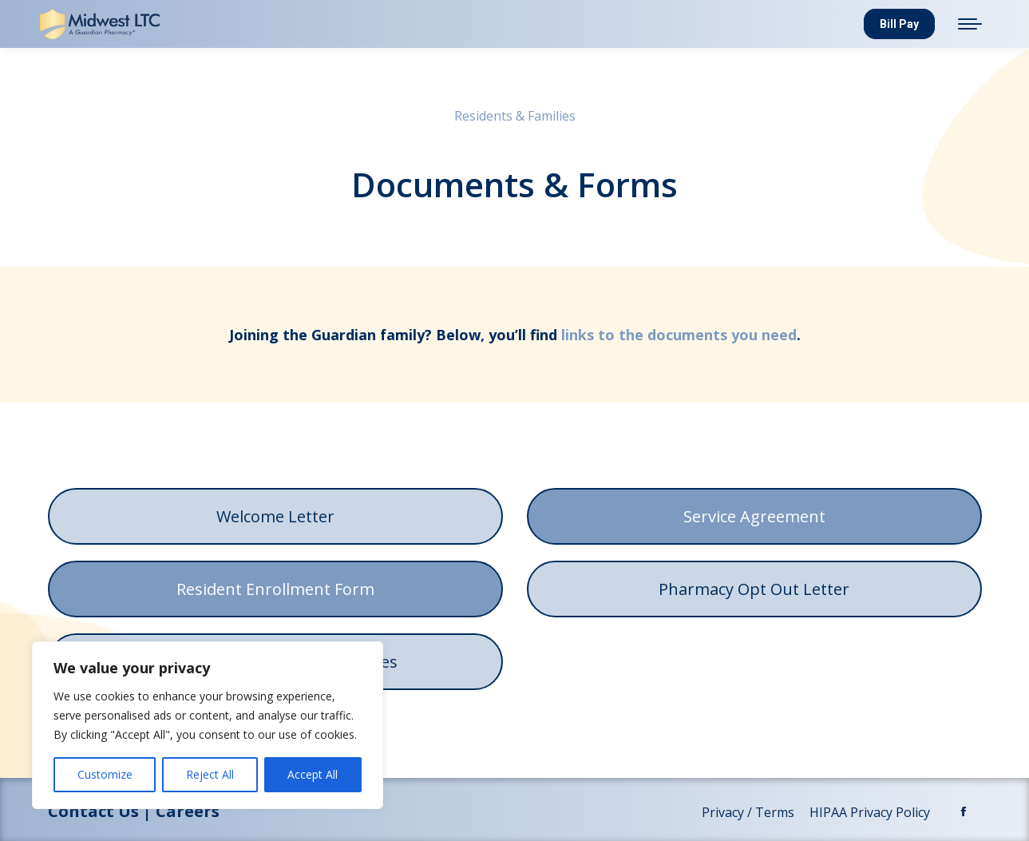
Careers (188, 811)
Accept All (312, 774)
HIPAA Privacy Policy (871, 812)
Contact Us (93, 811)
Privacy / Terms (749, 812)
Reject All (210, 774)
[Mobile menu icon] (970, 24)
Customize (105, 774)
